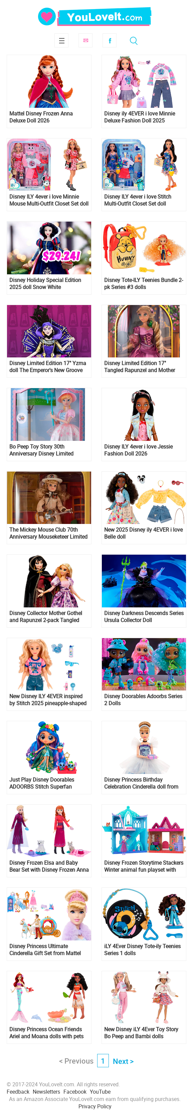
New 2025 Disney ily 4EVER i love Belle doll (143, 533)
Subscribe (85, 40)
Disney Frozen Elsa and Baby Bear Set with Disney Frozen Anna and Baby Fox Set (49, 866)
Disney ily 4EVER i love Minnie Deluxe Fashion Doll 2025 (139, 117)
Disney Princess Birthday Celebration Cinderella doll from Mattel (141, 783)
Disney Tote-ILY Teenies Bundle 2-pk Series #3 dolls (143, 284)
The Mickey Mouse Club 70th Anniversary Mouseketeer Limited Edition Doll (48, 533)
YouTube (100, 1091)
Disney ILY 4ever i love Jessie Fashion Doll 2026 (138, 450)
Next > (123, 1061)
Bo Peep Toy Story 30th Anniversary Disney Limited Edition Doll (41, 450)
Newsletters (46, 1091)
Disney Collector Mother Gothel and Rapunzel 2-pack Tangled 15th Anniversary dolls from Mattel (45, 617)
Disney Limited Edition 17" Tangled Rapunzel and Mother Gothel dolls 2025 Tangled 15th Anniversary (141, 367)
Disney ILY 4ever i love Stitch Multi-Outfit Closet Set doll (137, 200)
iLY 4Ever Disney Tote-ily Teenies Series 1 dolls (142, 950)
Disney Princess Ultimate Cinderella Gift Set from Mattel (45, 950)
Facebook (110, 40)
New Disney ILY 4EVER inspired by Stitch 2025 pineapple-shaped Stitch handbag (47, 700)
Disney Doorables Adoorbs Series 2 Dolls (143, 700)
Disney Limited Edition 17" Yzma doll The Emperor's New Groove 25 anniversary (47, 367)
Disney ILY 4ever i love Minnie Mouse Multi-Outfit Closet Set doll (48, 200)
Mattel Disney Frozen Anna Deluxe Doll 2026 (41, 117)
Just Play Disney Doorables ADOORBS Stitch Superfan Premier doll (41, 783)
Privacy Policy (95, 1106)
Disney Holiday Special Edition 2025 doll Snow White (45, 284)
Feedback (18, 1091)
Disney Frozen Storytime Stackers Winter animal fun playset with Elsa (143, 866)
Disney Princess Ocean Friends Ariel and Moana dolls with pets (46, 1033)
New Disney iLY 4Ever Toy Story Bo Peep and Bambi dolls (141, 1033)
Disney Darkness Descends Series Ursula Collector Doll (144, 617)
